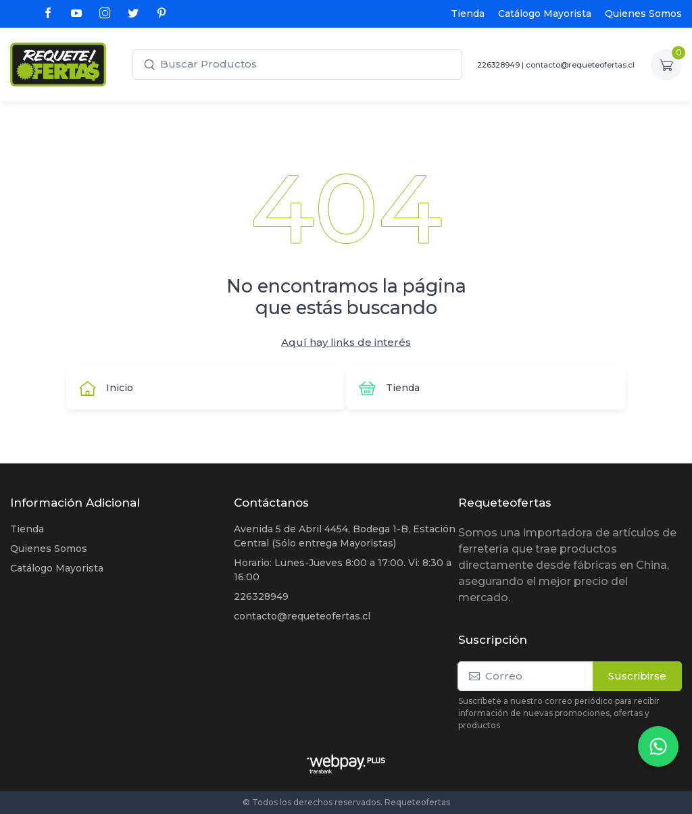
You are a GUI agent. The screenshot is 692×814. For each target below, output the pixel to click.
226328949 (498, 65)
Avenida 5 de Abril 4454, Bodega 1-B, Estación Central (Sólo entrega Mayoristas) (344, 536)
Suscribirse (637, 675)
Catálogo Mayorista (544, 13)
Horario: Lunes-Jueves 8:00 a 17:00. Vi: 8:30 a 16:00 (342, 570)
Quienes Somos (643, 13)
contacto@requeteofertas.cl (580, 65)
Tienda (468, 13)
